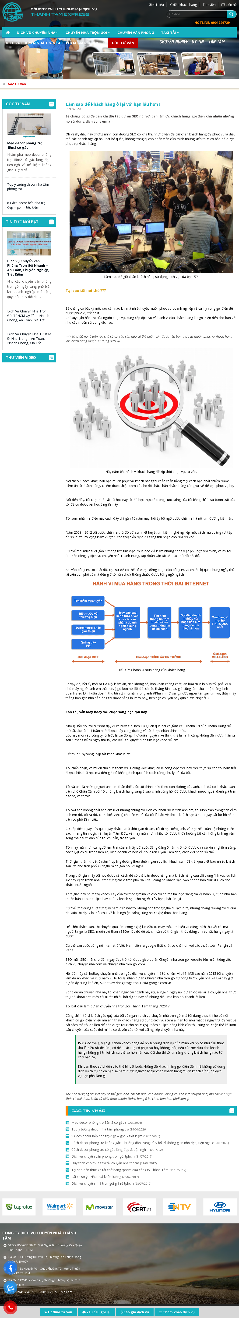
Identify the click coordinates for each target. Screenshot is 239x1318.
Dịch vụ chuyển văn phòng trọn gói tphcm (111, 1156)
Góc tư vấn (123, 42)
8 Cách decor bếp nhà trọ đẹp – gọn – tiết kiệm (26, 205)
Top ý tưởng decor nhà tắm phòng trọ (108, 1129)
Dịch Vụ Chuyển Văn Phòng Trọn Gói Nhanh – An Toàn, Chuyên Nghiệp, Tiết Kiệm (28, 267)
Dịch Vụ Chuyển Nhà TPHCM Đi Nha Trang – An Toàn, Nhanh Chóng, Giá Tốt (29, 338)
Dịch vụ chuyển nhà (38, 32)
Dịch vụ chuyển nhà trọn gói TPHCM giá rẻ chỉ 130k (55, 42)
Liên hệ (229, 4)
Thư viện (209, 4)
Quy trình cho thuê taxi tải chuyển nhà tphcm (114, 1163)
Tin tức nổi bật (22, 221)
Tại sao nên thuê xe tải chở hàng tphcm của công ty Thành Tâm (128, 1170)
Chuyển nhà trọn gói (88, 32)
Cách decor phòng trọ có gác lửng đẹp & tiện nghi (117, 1149)
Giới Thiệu (156, 4)
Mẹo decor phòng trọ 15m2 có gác (24, 145)
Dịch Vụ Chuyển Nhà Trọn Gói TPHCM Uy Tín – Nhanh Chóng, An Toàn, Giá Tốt (28, 315)
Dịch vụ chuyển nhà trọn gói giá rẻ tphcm (111, 1183)
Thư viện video (21, 357)
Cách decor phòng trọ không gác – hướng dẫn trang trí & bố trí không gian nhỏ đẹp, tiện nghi (150, 1143)
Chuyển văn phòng (135, 32)
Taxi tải (170, 32)
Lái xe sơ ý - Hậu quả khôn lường (105, 1176)
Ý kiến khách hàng (183, 4)
